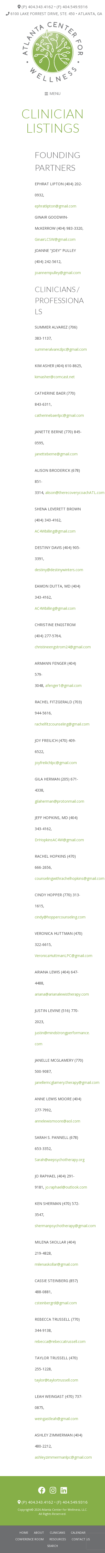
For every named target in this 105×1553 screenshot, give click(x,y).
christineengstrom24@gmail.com (63, 646)
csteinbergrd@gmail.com (56, 1302)
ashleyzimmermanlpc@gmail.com (63, 1457)
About (39, 1532)
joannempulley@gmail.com (58, 272)
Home (23, 1532)
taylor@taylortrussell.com (56, 1380)
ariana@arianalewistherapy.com (62, 994)
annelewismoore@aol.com (57, 1121)
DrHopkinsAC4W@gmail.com (59, 839)
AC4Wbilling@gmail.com (55, 531)
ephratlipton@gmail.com (55, 206)
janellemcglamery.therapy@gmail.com (67, 1082)
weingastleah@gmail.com (56, 1418)
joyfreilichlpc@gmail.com (56, 762)
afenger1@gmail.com (63, 685)
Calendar (78, 1532)
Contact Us (81, 1539)
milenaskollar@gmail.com (56, 1264)
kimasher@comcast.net (55, 376)
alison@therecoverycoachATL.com (74, 492)
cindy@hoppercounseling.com (60, 916)
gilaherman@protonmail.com (59, 801)
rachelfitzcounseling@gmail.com (62, 724)
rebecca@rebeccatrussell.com (60, 1341)
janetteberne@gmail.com (56, 453)
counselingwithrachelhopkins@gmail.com (69, 878)
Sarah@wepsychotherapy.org (59, 1159)
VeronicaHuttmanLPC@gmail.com (63, 955)
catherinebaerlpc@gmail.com (59, 415)
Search (52, 1546)
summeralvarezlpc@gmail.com (61, 349)
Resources (57, 1539)
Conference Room (29, 1539)
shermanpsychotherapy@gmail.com (65, 1225)
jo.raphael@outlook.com (66, 1187)
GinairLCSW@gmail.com (55, 239)
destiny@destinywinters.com (59, 569)
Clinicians (57, 1532)
